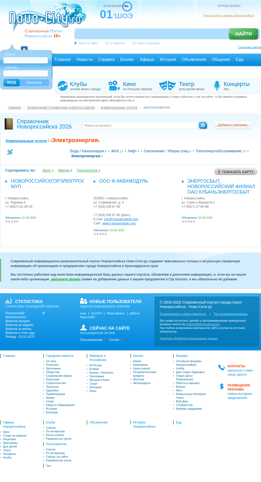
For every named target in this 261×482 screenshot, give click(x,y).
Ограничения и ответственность (183, 314)
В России (96, 365)
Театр (7, 450)
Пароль (11, 67)
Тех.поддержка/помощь (230, 314)
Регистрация (33, 82)
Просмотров (89, 170)
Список (51, 427)
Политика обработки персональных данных (189, 338)
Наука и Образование (60, 404)
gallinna (135, 313)
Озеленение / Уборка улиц (166, 151)
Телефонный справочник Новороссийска (61, 107)
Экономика (53, 368)
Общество (53, 372)
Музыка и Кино (99, 379)
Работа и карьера (187, 383)
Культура (52, 412)
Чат (48, 466)
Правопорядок (55, 394)
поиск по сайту (88, 43)
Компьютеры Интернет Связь (191, 395)
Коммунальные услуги (118, 107)
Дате (48, 170)
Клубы (7, 457)
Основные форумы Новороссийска (188, 362)
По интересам (55, 431)
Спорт (50, 401)
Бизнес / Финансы (101, 372)
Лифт (132, 151)
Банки (137, 361)
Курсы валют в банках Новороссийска (228, 15)
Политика (52, 364)
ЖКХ (115, 151)
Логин (10, 54)
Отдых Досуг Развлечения (184, 377)
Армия (50, 397)
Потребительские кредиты (144, 373)
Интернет (96, 387)
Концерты (9, 453)
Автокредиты (141, 383)
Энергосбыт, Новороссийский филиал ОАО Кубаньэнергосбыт (221, 186)
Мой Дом (182, 401)
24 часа (51, 361)
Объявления (99, 422)
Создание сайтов (249, 47)
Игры (93, 390)
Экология (52, 386)
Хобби (180, 368)
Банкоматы (140, 364)
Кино (6, 431)
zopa (83, 313)
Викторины (10, 442)
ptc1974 (96, 313)
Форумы (182, 356)
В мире (94, 368)
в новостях (117, 43)
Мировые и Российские (98, 358)
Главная (14, 107)
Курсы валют (141, 368)
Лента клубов (55, 435)
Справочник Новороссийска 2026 (44, 123)
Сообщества (184, 404)
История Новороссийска (144, 424)
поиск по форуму (148, 43)
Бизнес (138, 356)
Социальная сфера (59, 375)
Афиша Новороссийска (14, 424)
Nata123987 (88, 317)
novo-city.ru (49, 20)
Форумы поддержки (189, 408)
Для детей (10, 446)
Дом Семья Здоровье (190, 372)
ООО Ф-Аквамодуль (123, 181)
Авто (179, 390)
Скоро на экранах (15, 435)
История (51, 408)
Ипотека (138, 379)
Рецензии (9, 439)
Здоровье (52, 390)
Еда (179, 422)
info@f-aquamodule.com (121, 219)
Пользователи (56, 444)
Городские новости (59, 356)
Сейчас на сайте (57, 456)
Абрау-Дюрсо (115, 313)
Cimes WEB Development (203, 324)
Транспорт (53, 379)
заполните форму (66, 279)
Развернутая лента (58, 438)
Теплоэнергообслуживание (219, 151)
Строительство (56, 383)
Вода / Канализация (87, 151)
